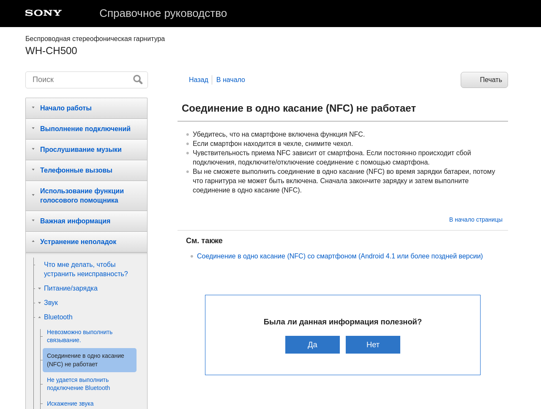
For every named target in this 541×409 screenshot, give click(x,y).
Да (312, 344)
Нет (373, 344)
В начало (230, 79)
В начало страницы (476, 219)
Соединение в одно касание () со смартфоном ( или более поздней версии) (340, 256)
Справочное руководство (163, 13)
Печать (491, 79)
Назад (198, 79)
